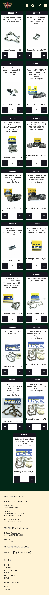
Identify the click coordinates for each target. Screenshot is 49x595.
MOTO (6, 573)
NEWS (6, 578)
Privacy (6, 586)
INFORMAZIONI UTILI (11, 582)
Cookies (7, 589)
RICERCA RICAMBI (10, 575)
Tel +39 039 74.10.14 (11, 511)
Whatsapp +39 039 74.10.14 (14, 513)
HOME (6, 565)
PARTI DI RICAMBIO (11, 570)
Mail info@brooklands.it (12, 515)
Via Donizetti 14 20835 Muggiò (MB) (11, 507)
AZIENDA (7, 568)
